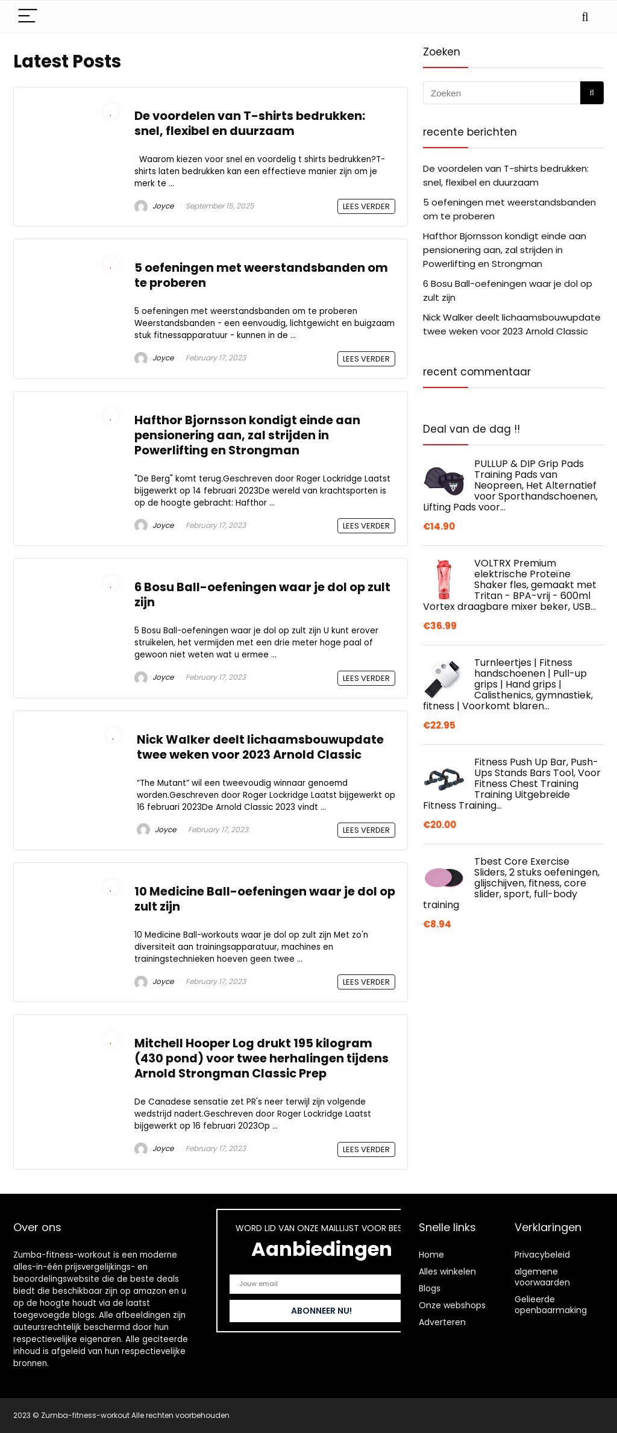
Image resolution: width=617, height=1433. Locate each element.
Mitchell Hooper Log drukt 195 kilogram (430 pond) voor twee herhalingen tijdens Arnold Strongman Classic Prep (261, 1058)
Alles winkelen (447, 1271)
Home (431, 1255)
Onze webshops (452, 1305)
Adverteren (442, 1322)
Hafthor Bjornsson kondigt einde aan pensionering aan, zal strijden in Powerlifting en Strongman (247, 435)
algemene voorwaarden (542, 1276)
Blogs (429, 1288)
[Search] (585, 17)
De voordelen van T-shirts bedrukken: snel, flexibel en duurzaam (249, 123)
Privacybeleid (542, 1255)
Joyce (154, 206)
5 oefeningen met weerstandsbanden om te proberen (261, 275)
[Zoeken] (592, 92)
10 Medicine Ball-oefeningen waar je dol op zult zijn (264, 899)
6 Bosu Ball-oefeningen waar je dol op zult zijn (262, 594)
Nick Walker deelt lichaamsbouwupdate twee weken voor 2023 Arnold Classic (260, 747)
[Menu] (27, 17)
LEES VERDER (366, 206)
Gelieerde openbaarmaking (551, 1304)
